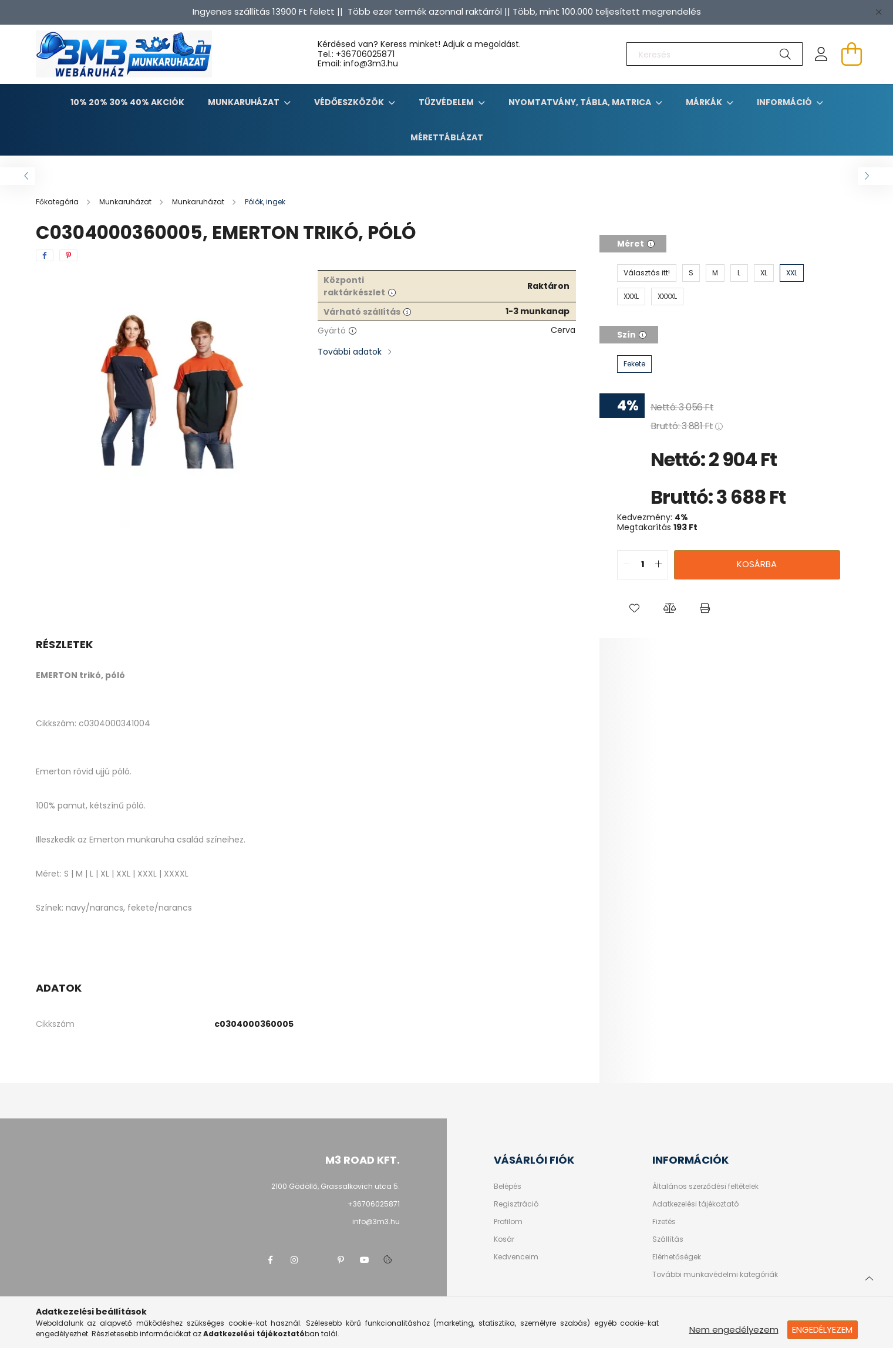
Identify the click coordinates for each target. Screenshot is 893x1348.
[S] (691, 273)
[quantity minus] (626, 565)
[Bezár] (878, 12)
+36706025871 (365, 54)
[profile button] (821, 54)
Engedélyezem (822, 1329)
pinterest (341, 1260)
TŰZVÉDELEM (447, 102)
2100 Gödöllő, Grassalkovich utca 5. (335, 1186)
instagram (294, 1260)
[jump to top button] (869, 1277)
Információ (785, 102)
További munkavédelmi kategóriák (715, 1275)
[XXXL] (631, 296)
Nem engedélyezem (734, 1329)
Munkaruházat (244, 102)
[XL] (764, 273)
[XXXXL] (667, 296)
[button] (634, 609)
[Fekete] (634, 364)
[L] (739, 273)
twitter (317, 1260)
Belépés (507, 1186)
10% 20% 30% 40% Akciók (127, 102)
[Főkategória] (58, 202)
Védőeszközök (350, 102)
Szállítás (667, 1239)
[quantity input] (642, 565)
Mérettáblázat (446, 137)
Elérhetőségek (676, 1257)
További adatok (350, 352)
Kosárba (757, 564)
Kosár (504, 1239)
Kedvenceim (516, 1257)
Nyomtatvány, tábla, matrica (580, 102)
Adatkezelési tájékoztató (695, 1204)
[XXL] (792, 273)
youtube (364, 1260)
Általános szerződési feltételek (705, 1186)
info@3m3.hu (376, 1221)
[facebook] (44, 255)
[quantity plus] (659, 565)
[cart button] (852, 54)
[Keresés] (714, 54)
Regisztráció (516, 1204)
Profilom (508, 1222)
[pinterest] (68, 255)
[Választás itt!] (646, 273)
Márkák (705, 102)
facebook (270, 1260)
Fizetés (664, 1222)
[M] (715, 273)
